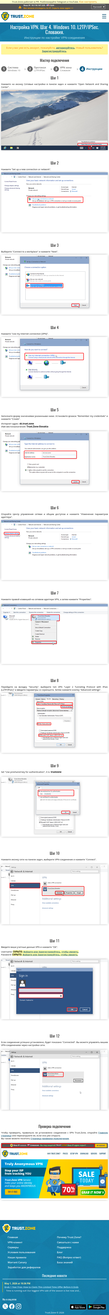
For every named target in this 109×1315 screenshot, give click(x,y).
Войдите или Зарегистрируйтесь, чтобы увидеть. (51, 951)
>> (48, 8)
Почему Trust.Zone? (69, 1237)
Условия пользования (21, 1252)
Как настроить (88, 1)
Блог (60, 1252)
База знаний (65, 1262)
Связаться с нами (68, 1242)
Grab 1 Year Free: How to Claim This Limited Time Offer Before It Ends (41, 1286)
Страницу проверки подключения (50, 1138)
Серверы (13, 1247)
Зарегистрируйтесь (54, 51)
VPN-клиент (15, 1242)
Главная (13, 1237)
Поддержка (64, 1247)
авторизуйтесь (65, 47)
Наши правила (17, 1257)
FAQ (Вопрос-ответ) (69, 1257)
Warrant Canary (17, 1262)
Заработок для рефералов (24, 1267)
